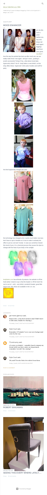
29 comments (12, 476)
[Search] (42, 3)
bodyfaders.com (8, 279)
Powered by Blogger (23, 489)
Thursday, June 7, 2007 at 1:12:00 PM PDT (21, 352)
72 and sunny (14, 342)
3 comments (11, 410)
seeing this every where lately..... (22, 473)
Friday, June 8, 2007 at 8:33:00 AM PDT (21, 363)
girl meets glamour (16, 316)
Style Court (13, 329)
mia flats (38, 54)
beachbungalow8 (11, 7)
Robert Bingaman (13, 407)
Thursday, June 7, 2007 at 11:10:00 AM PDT (21, 336)
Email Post (11, 305)
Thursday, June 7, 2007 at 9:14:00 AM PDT (21, 323)
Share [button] (5, 305)
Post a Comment (9, 368)
